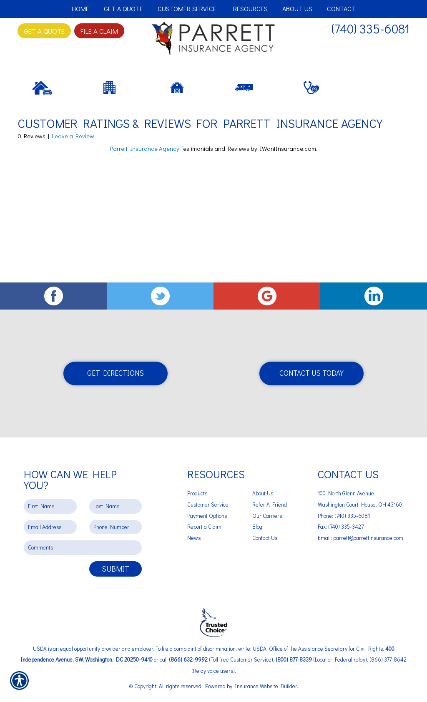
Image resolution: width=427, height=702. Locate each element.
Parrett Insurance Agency (144, 181)
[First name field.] (50, 506)
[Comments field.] (83, 547)
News (194, 538)
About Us (262, 493)
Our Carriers (267, 515)
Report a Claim (204, 526)
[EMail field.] (50, 527)
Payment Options (207, 515)
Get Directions (115, 373)
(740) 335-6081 (370, 28)
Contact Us (264, 538)
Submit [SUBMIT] (115, 569)
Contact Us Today (311, 373)
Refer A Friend (269, 504)
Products (197, 493)
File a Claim (99, 30)
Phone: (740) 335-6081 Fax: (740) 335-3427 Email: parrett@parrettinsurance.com (360, 526)
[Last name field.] (115, 506)
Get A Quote (44, 30)
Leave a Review (73, 168)
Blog (257, 526)
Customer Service (208, 504)
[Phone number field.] (115, 527)
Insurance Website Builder (266, 686)
